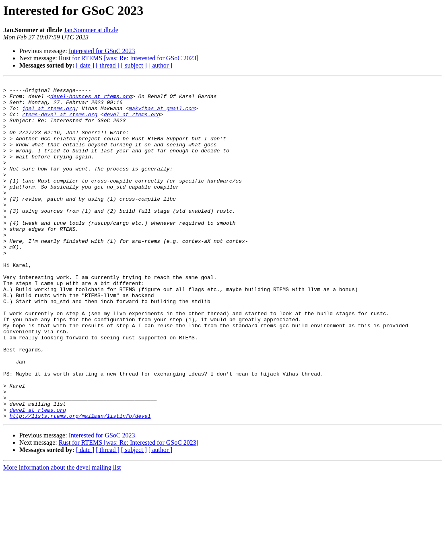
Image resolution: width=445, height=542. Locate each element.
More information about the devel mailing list (62, 535)
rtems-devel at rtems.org (59, 121)
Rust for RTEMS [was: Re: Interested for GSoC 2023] (128, 58)
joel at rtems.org (49, 114)
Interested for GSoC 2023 (102, 50)
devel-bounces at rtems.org (91, 99)
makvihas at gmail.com (162, 114)
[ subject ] (134, 65)
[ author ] (160, 65)
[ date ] (85, 65)
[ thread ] (107, 65)
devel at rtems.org (132, 121)
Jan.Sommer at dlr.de (91, 30)
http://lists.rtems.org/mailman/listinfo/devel (80, 483)
